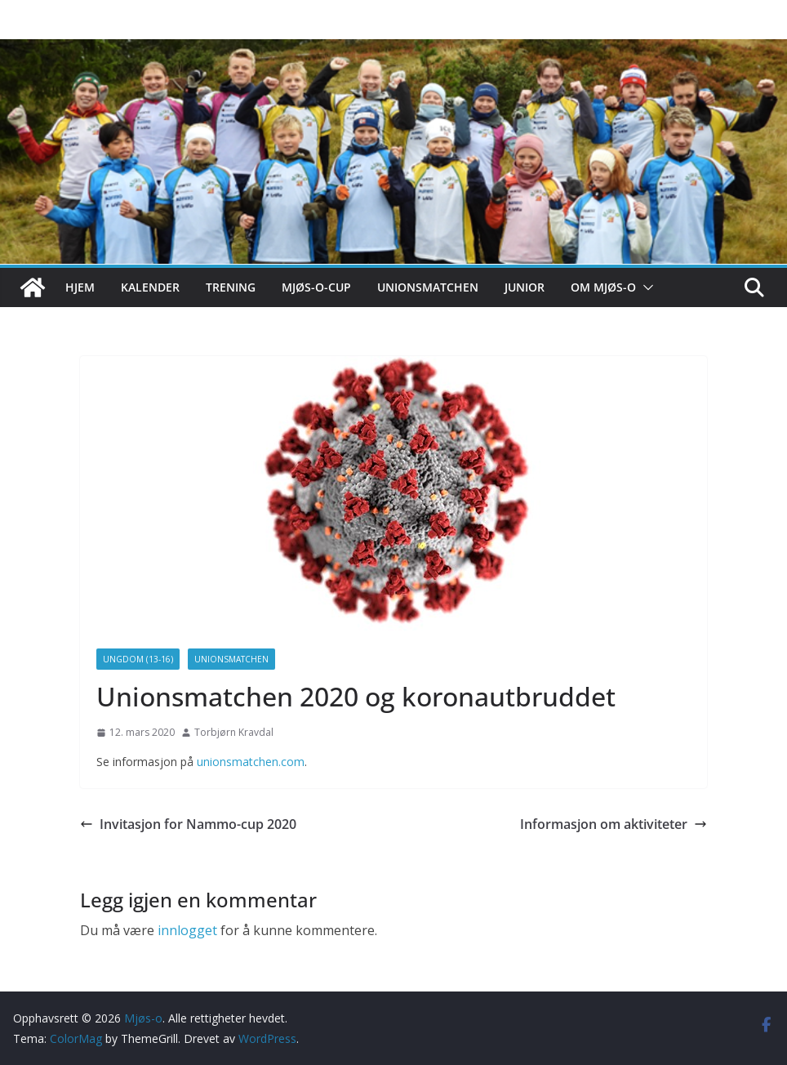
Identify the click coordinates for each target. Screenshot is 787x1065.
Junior (525, 287)
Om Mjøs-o (603, 287)
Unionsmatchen (427, 287)
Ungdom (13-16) (138, 659)
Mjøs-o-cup (316, 287)
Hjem (80, 287)
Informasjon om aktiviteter (613, 824)
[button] (645, 287)
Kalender (150, 287)
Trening (231, 287)
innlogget (187, 930)
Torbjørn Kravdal (233, 732)
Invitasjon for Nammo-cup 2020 (188, 824)
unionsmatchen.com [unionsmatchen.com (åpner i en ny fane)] (251, 761)
